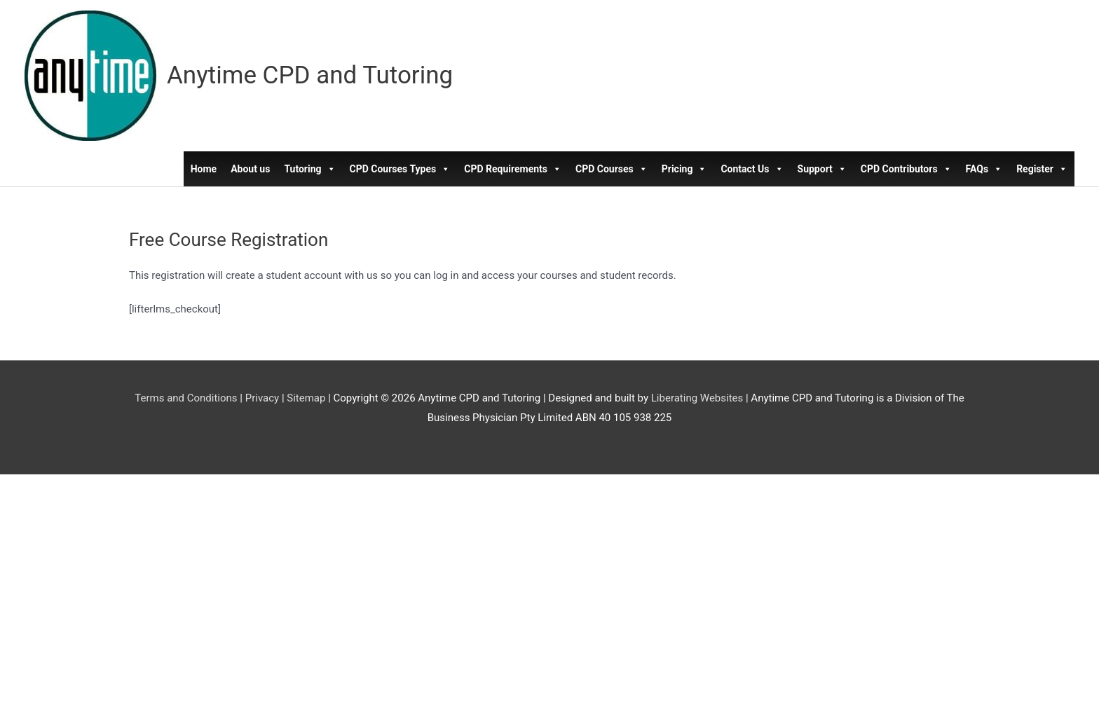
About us (250, 168)
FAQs (984, 168)
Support (822, 168)
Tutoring (309, 168)
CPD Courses (611, 168)
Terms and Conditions (186, 398)
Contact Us (752, 168)
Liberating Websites (697, 398)
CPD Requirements (512, 168)
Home (204, 168)
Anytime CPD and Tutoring (310, 75)
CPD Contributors (906, 168)
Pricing (684, 168)
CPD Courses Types (400, 168)
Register (1041, 168)
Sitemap (306, 398)
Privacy (262, 398)
